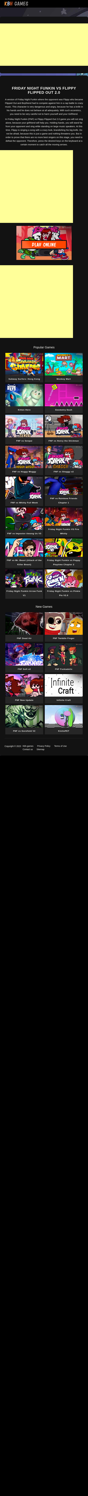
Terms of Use (60, 746)
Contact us (28, 749)
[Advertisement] (44, 44)
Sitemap (40, 749)
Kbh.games (28, 746)
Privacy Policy (43, 746)
